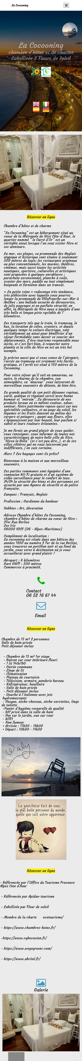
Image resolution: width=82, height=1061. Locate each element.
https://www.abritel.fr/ (22, 959)
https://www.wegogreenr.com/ (28, 948)
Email (41, 615)
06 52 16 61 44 (41, 595)
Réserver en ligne (41, 217)
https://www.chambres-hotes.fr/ (29, 928)
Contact (34, 591)
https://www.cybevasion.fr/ (25, 938)
